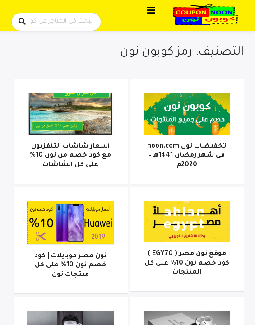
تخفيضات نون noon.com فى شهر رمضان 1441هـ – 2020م (186, 156)
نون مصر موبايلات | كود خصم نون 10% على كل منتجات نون (70, 266)
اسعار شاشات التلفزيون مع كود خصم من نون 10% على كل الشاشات (70, 156)
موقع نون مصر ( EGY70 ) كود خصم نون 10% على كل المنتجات (186, 263)
